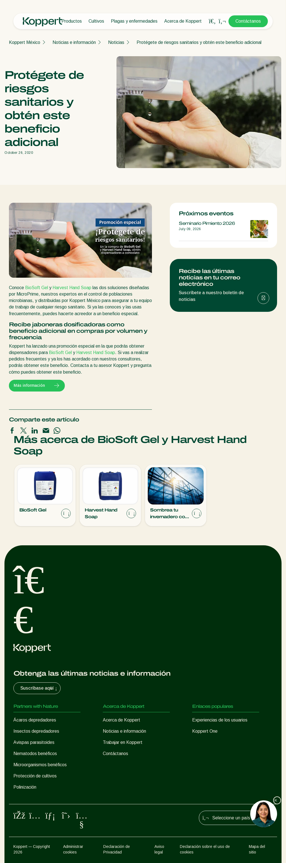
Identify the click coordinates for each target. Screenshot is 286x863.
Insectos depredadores (36, 731)
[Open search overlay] (212, 21)
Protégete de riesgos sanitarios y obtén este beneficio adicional (199, 42)
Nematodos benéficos (35, 753)
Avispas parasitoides (33, 742)
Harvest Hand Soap (72, 287)
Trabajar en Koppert (122, 742)
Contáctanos (248, 21)
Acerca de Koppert (183, 21)
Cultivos (96, 21)
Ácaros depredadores (34, 720)
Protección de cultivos (35, 776)
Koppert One (205, 731)
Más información (37, 385)
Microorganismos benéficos (40, 764)
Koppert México (24, 42)
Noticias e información (74, 42)
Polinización (24, 787)
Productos (71, 21)
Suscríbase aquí (39, 688)
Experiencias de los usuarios (219, 720)
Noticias (116, 42)
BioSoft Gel (36, 287)
